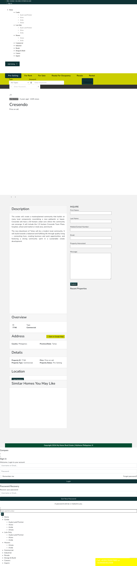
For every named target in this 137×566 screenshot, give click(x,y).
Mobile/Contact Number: (91, 228)
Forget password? (130, 476)
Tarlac (54, 344)
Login (68, 481)
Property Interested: (91, 244)
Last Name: (91, 220)
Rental (92, 75)
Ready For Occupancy (61, 75)
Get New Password (68, 499)
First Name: (91, 211)
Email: (91, 236)
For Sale (42, 75)
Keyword (32, 79)
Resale (80, 75)
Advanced (87, 82)
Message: (90, 265)
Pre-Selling (13, 75)
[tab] (11, 197)
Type (11, 79)
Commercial (31, 327)
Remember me (8, 476)
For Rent (28, 75)
